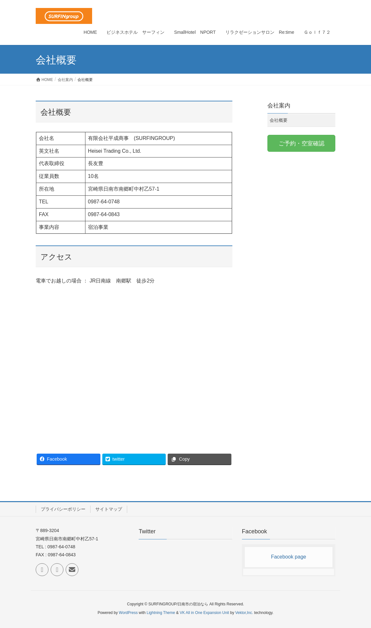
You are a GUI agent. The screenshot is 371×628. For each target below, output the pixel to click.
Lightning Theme (161, 612)
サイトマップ (108, 509)
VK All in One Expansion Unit (204, 612)
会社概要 (278, 120)
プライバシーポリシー (63, 509)
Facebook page (288, 556)
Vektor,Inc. (244, 612)
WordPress (128, 612)
